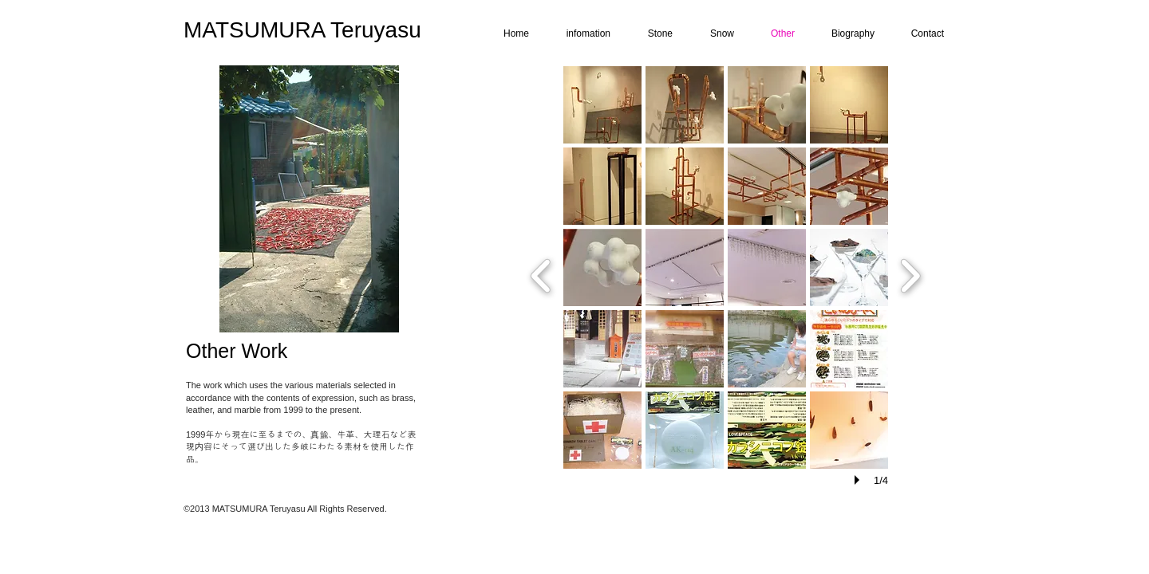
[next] (910, 274)
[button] (602, 105)
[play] (859, 480)
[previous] (541, 274)
